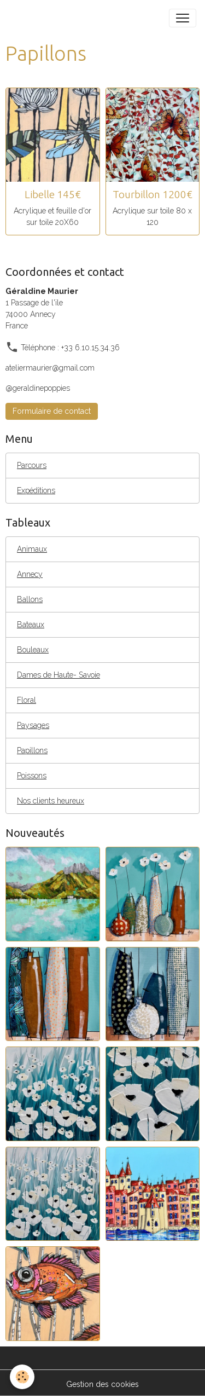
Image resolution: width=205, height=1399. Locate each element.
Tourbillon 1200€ (152, 194)
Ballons (30, 599)
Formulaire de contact (52, 411)
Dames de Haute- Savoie (58, 674)
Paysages (33, 725)
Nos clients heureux (50, 800)
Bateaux (30, 624)
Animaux (32, 549)
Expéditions (36, 490)
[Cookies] (22, 1377)
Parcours (31, 465)
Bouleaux (33, 649)
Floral (26, 700)
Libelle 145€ (53, 194)
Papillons (32, 750)
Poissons (31, 775)
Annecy (30, 574)
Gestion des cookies (102, 1384)
